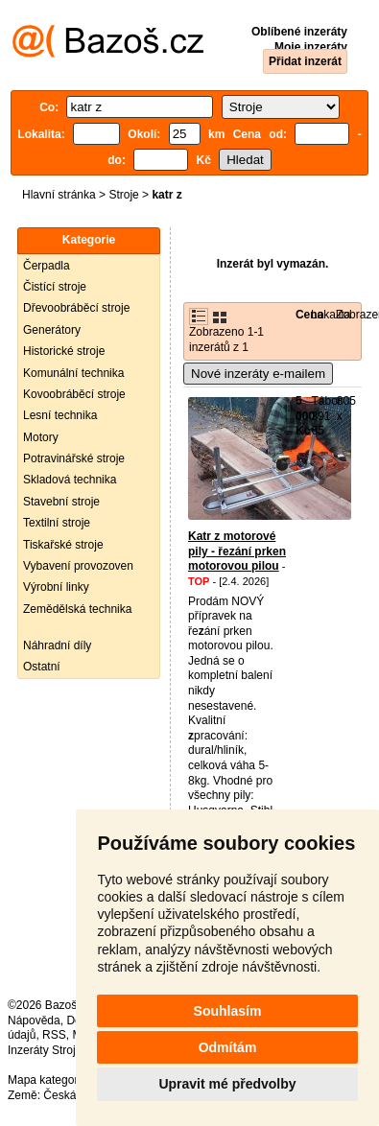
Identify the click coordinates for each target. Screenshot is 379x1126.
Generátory (52, 330)
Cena (309, 314)
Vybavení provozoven (78, 566)
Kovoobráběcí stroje (74, 394)
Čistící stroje (54, 286)
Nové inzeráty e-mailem (258, 373)
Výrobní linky (56, 587)
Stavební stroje (61, 501)
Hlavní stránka (59, 194)
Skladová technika (69, 479)
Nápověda (34, 1020)
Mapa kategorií (45, 1080)
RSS (54, 1035)
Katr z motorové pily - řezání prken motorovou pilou (237, 551)
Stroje (123, 194)
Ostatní (41, 666)
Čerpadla (46, 265)
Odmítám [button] (228, 1047)
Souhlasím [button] (228, 1011)
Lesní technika (60, 415)
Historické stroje (64, 351)
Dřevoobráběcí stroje (76, 308)
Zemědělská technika (77, 609)
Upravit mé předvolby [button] (227, 1083)
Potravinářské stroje (74, 458)
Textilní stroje (56, 522)
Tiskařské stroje (63, 544)
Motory (41, 437)
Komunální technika (73, 373)
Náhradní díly (57, 645)
